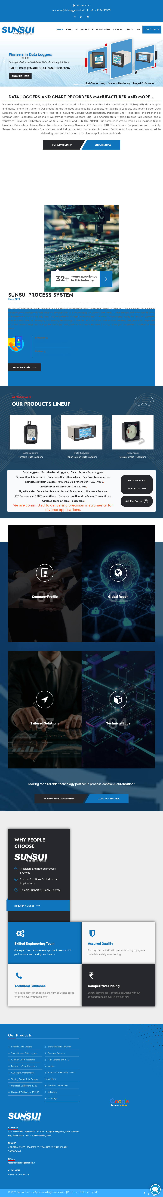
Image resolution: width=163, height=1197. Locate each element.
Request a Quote (27, 905)
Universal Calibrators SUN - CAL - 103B (80, 481)
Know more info (24, 367)
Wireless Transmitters (55, 501)
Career (118, 29)
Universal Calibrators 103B (24, 1085)
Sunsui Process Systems (30, 1192)
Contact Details (110, 798)
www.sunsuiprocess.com (19, 1174)
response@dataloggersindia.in (68, 10)
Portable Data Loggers (54, 472)
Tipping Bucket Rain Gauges (39, 481)
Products (87, 29)
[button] (4, 62)
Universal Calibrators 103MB (25, 1092)
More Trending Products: (137, 484)
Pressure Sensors (97, 491)
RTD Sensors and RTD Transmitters (35, 496)
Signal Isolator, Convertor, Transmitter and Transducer (51, 491)
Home (60, 29)
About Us (71, 29)
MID (96, 1192)
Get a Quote (152, 29)
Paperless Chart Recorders (64, 477)
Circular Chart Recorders (30, 477)
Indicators (77, 501)
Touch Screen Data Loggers (87, 472)
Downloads (103, 29)
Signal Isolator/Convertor (59, 1046)
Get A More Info (60, 144)
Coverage (52, 1098)
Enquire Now (105, 144)
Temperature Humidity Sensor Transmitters (85, 496)
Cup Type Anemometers (97, 477)
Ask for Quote (136, 501)
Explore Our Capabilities (57, 798)
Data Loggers (31, 472)
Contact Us (133, 29)
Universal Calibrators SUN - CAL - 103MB (63, 486)
